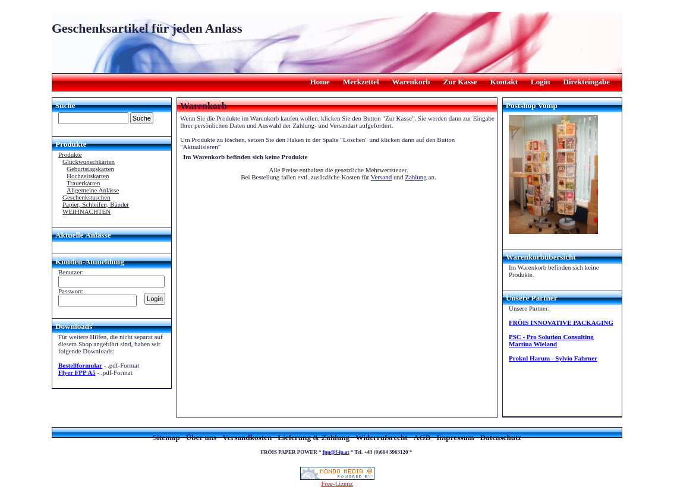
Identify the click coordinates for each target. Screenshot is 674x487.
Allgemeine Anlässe (93, 190)
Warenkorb (411, 81)
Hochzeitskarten (88, 175)
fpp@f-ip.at (336, 452)
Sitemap (166, 437)
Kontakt (504, 81)
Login (540, 81)
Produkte (70, 154)
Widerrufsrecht (381, 437)
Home (320, 81)
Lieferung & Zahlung (313, 437)
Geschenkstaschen (86, 197)
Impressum (455, 437)
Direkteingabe (586, 81)
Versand (381, 177)
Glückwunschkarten (88, 161)
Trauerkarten (83, 182)
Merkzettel (361, 81)
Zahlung (416, 177)
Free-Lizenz (337, 480)
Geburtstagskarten (90, 168)
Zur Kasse (460, 81)
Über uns (201, 437)
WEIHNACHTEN (86, 211)
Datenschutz (501, 437)
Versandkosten (247, 437)
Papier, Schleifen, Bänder (95, 204)
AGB (422, 437)
